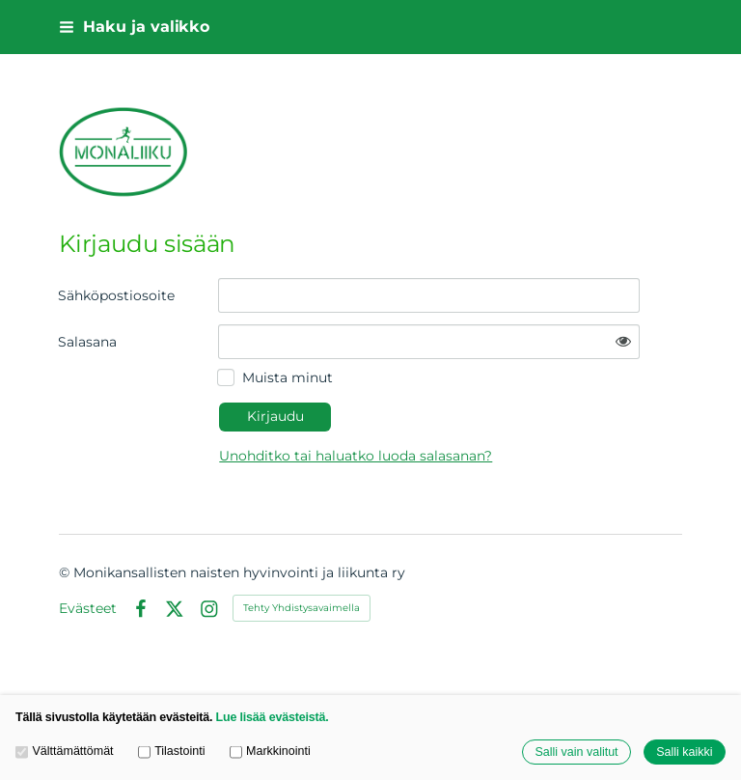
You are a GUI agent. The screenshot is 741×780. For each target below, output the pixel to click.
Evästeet (88, 608)
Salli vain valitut (576, 752)
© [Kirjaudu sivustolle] (66, 572)
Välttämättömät (64, 751)
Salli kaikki (684, 752)
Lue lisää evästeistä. (272, 717)
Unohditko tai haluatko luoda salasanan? (355, 455)
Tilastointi (172, 751)
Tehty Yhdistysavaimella (301, 607)
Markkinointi (270, 751)
